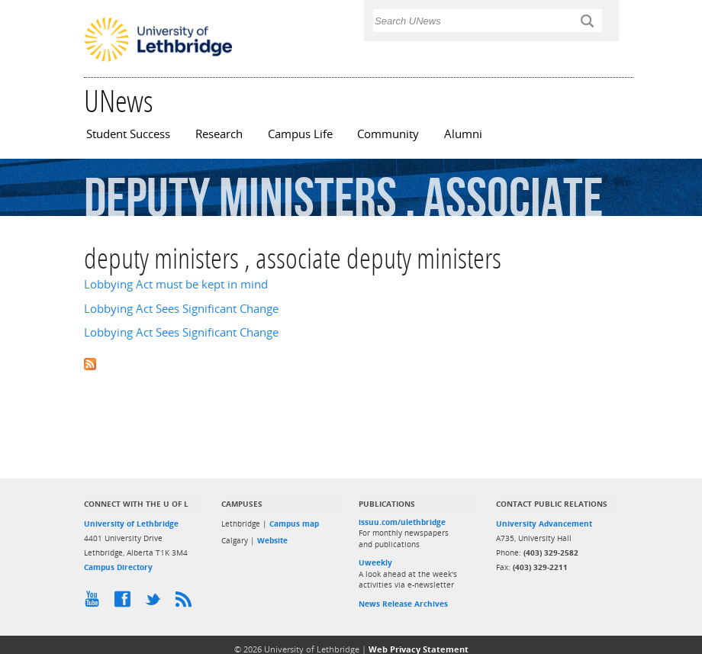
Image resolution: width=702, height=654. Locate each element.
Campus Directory (118, 567)
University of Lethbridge (131, 523)
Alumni (463, 134)
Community (388, 134)
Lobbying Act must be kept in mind (176, 284)
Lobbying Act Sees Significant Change (181, 309)
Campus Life (300, 134)
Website (272, 540)
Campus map (294, 523)
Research (219, 134)
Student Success (128, 134)
